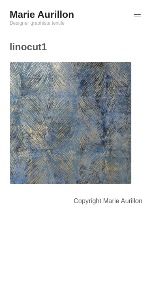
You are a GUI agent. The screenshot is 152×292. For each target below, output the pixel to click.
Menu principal (137, 14)
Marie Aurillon (42, 14)
